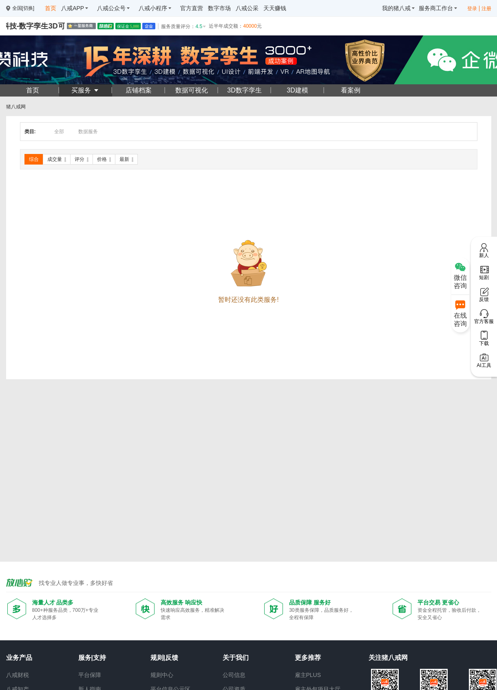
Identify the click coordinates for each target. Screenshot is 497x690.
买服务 (85, 90)
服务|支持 (92, 657)
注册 (486, 8)
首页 (32, 90)
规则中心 (161, 675)
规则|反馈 (164, 657)
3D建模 (297, 90)
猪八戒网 (16, 107)
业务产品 (19, 657)
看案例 (350, 90)
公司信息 (234, 675)
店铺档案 (139, 90)
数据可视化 (191, 90)
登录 (472, 8)
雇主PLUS (308, 675)
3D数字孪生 (244, 90)
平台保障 (89, 675)
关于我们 (236, 657)
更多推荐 (308, 657)
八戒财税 (17, 675)
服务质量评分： (184, 26)
